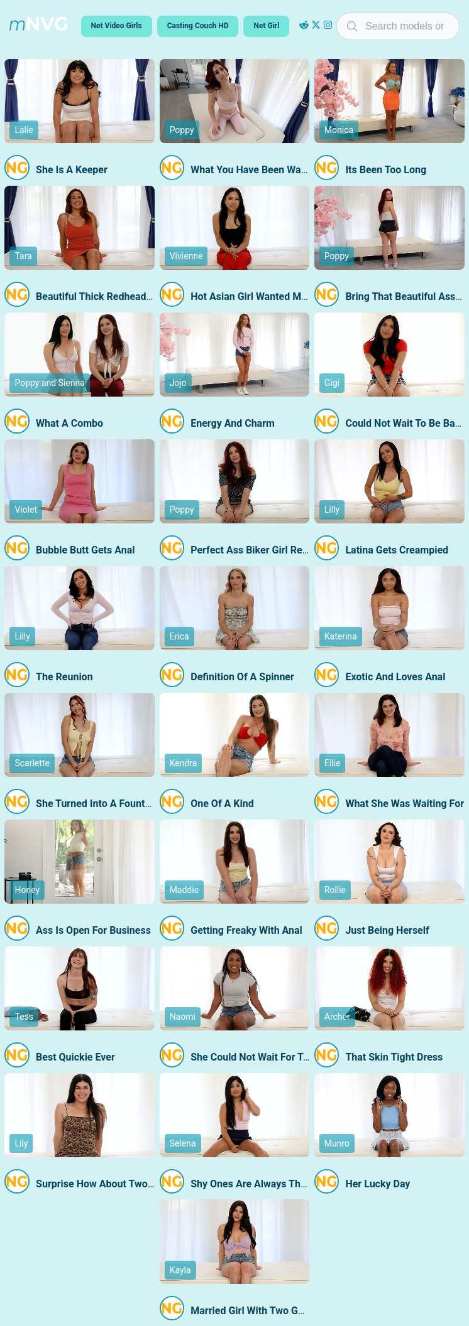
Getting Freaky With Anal (246, 930)
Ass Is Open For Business (93, 930)
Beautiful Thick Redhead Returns (110, 296)
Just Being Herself (387, 930)
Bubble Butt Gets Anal (85, 550)
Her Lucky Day (377, 1184)
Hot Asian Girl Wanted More (253, 296)
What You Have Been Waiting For (264, 170)
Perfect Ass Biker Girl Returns (258, 550)
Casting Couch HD (198, 25)
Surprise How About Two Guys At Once (123, 1184)
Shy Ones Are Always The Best (259, 1184)
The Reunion (64, 677)
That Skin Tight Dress (394, 1057)
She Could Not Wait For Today (257, 1057)
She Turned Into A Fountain (97, 804)
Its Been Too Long (385, 170)
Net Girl (266, 25)
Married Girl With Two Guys (252, 1311)
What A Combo (69, 423)
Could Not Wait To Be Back (405, 423)
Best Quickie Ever (75, 1057)
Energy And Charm (232, 423)
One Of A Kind (221, 804)
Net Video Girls (116, 25)
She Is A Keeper (72, 170)
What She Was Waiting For (404, 804)
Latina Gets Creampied (396, 550)
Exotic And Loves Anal (395, 677)
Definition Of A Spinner (242, 677)
